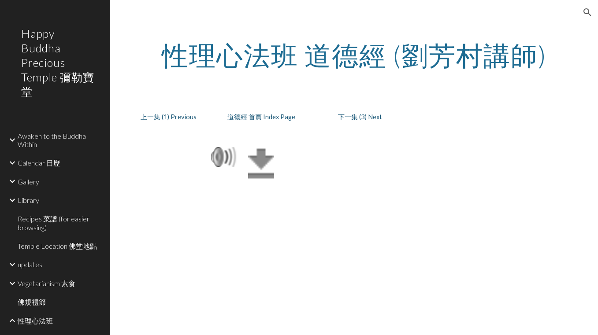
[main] (354, 55)
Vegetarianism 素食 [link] (46, 283)
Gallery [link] (28, 181)
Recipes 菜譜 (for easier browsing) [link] (53, 222)
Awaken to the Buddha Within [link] (52, 140)
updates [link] (30, 264)
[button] (587, 12)
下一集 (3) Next (360, 117)
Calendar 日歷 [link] (39, 162)
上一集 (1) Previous (169, 117)
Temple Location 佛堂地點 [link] (57, 246)
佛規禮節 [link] (32, 302)
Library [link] (28, 200)
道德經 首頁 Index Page (261, 117)
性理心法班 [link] (35, 321)
